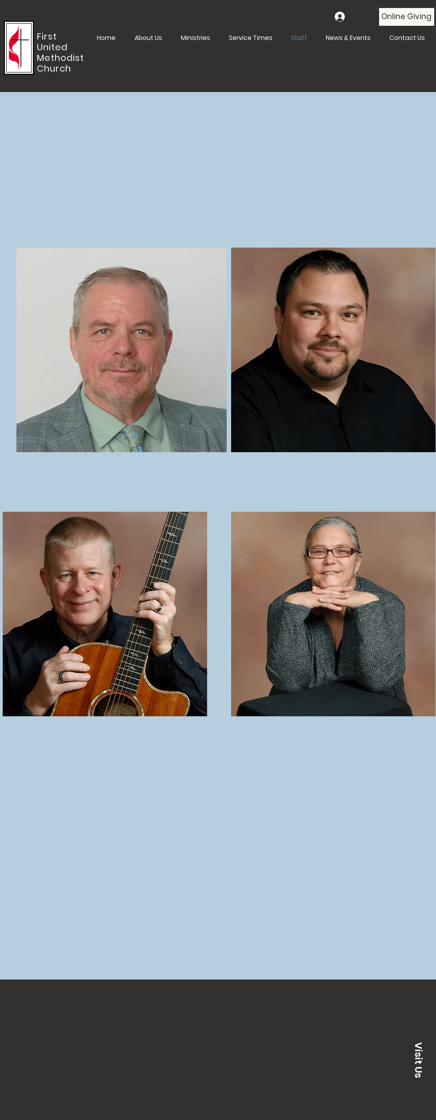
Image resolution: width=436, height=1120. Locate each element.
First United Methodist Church (60, 52)
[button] (418, 1060)
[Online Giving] (406, 17)
